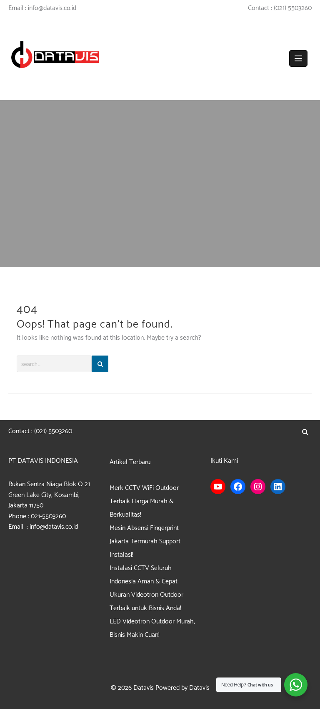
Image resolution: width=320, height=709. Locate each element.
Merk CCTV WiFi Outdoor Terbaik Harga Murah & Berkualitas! (144, 501)
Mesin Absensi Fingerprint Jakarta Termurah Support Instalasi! (145, 541)
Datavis (143, 688)
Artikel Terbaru (130, 462)
